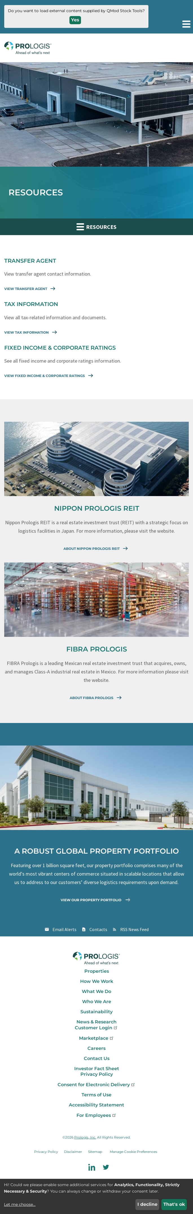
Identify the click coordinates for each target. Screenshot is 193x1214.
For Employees (96, 1115)
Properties (96, 971)
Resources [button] (96, 226)
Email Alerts (64, 929)
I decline (147, 1204)
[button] (186, 24)
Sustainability (96, 1011)
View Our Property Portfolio (96, 899)
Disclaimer (73, 1152)
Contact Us (96, 1058)
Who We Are (96, 1001)
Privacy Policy (96, 1074)
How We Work (96, 981)
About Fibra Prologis (97, 697)
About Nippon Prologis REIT (96, 548)
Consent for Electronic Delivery (97, 1084)
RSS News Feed (134, 929)
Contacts (98, 929)
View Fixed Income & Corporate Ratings (49, 375)
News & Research (96, 1022)
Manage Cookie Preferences (133, 1152)
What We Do (96, 991)
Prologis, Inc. (85, 1137)
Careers (96, 1048)
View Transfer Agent (30, 288)
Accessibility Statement (96, 1105)
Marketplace (96, 1038)
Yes (75, 20)
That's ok (174, 1204)
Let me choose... (20, 1204)
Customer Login (96, 1027)
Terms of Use (96, 1094)
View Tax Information (31, 331)
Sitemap (95, 1152)
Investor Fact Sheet (96, 1068)
